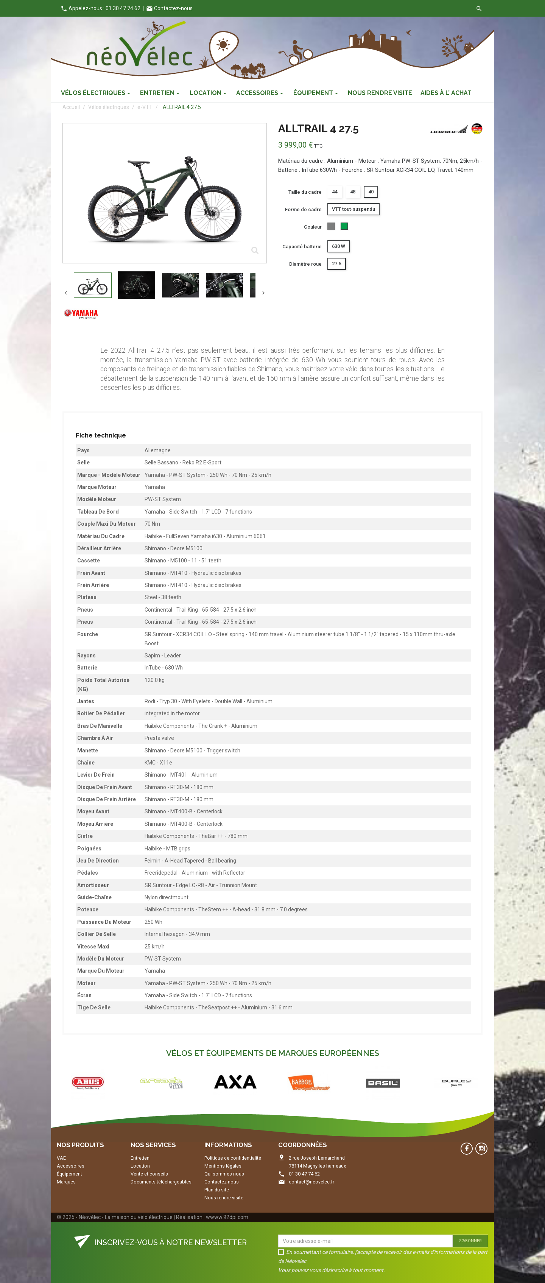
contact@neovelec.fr (311, 1182)
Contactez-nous (169, 8)
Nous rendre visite (223, 1197)
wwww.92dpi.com (227, 1217)
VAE (61, 1158)
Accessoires (70, 1166)
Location (140, 1166)
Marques (66, 1182)
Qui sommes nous (224, 1174)
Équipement (69, 1174)
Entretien (140, 1158)
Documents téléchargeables (161, 1182)
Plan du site (216, 1190)
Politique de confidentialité (232, 1158)
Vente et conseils (149, 1174)
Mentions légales (222, 1166)
